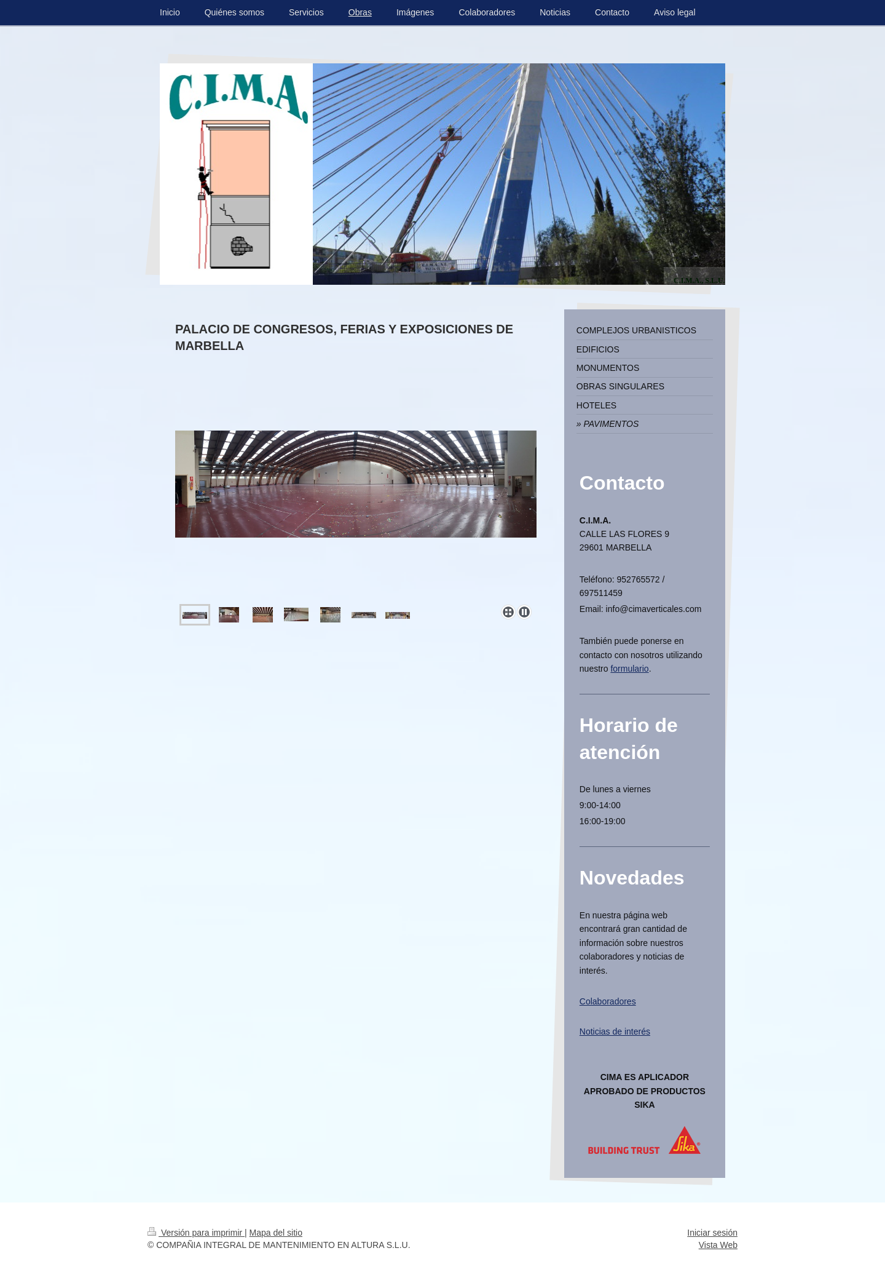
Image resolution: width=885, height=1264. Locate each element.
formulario (629, 669)
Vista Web (718, 1245)
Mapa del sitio (276, 1233)
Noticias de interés (615, 1031)
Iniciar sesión (712, 1233)
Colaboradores (608, 1001)
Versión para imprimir (196, 1233)
